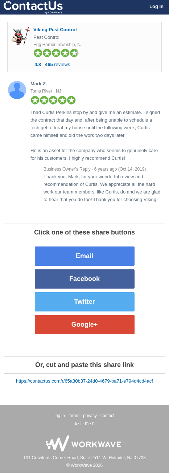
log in (59, 415)
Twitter (84, 301)
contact (107, 415)
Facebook (84, 278)
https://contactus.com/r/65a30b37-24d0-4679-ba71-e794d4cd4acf (84, 381)
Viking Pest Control (55, 29)
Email (84, 256)
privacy (90, 415)
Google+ (84, 324)
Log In (156, 6)
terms (74, 415)
